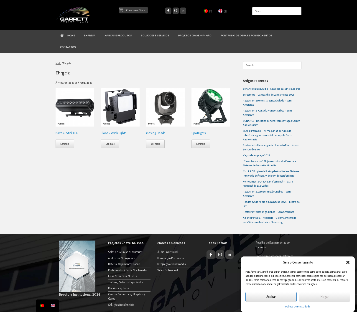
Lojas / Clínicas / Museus (122, 276)
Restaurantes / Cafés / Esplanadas (127, 270)
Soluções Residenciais (121, 305)
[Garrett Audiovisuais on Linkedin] (183, 11)
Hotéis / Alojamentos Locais (124, 264)
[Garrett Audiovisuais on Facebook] (168, 11)
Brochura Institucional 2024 (79, 294)
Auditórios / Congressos (121, 258)
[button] (348, 262)
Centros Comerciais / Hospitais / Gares (126, 296)
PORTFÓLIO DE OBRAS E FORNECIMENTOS (246, 35)
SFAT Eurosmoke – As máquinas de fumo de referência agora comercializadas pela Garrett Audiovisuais (268, 135)
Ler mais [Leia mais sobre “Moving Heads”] (155, 143)
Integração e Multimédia (171, 264)
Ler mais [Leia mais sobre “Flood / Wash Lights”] (110, 143)
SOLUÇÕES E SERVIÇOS (155, 35)
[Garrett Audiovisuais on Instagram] (176, 11)
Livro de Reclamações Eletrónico (274, 256)
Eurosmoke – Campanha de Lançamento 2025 (268, 94)
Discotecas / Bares (118, 288)
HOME (67, 35)
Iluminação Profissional (170, 258)
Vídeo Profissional (167, 270)
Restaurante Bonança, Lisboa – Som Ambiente (268, 211)
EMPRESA (89, 35)
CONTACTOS (68, 47)
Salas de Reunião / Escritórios (125, 252)
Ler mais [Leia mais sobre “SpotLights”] (200, 143)
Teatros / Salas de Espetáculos (125, 282)
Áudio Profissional (167, 252)
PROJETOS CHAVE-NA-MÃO (195, 35)
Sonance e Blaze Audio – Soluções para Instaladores (271, 88)
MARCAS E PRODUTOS (118, 35)
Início (58, 63)
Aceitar (271, 297)
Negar (325, 297)
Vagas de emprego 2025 (256, 155)
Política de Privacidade (297, 306)
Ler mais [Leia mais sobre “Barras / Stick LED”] (64, 143)
